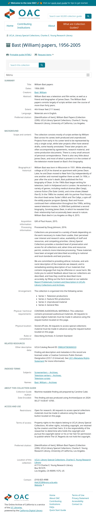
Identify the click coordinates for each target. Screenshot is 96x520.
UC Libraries (16, 507)
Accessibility (77, 501)
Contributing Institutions (24, 25)
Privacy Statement (80, 498)
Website (38, 485)
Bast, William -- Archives (45, 382)
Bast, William (40, 92)
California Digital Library (31, 510)
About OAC (55, 498)
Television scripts (42, 378)
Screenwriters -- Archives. (46, 372)
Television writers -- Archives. (48, 375)
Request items (45, 54)
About (51, 25)
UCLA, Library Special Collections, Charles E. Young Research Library (40, 35)
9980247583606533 (67, 347)
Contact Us (77, 504)
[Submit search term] (88, 16)
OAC (22, 13)
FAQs (52, 507)
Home (10, 25)
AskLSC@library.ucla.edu (46, 482)
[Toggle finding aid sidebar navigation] (48, 74)
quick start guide (59, 3)
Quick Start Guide (58, 510)
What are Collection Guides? (74, 25)
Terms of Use (78, 495)
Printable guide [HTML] (20, 54)
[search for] (66, 16)
